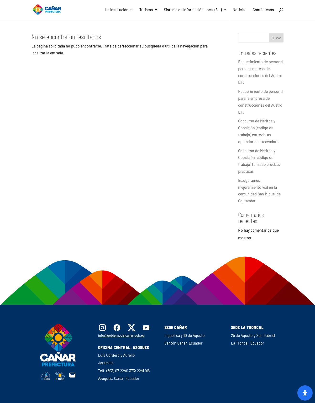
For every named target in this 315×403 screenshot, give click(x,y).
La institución (116, 10)
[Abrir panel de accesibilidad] (305, 393)
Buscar (276, 38)
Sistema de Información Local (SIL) (193, 10)
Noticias (240, 10)
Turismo (146, 10)
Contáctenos (263, 10)
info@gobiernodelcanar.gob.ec (121, 335)
